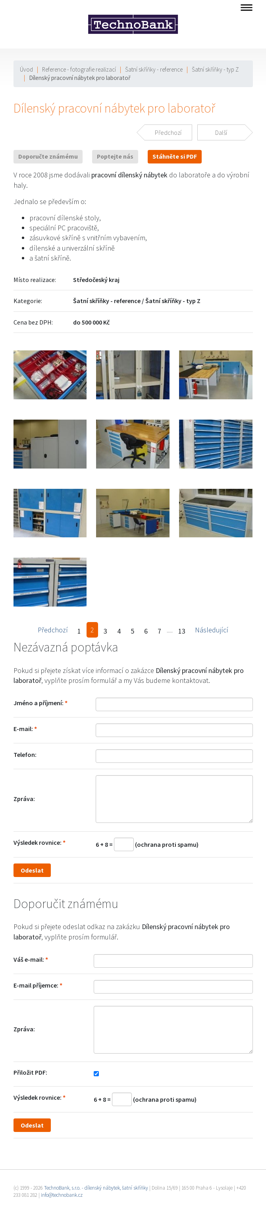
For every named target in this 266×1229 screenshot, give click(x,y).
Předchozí (53, 629)
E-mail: (23, 729)
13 (181, 631)
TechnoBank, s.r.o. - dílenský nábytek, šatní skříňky (96, 1187)
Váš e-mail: (28, 959)
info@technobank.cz (62, 1195)
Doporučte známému (48, 156)
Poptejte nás (115, 156)
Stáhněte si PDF (174, 156)
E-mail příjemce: (35, 985)
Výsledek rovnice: (37, 842)
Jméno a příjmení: (38, 703)
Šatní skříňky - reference (154, 69)
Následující (211, 629)
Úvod (26, 69)
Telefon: (25, 754)
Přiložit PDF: (30, 1072)
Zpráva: (24, 799)
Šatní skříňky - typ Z (215, 69)
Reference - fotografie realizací (79, 69)
